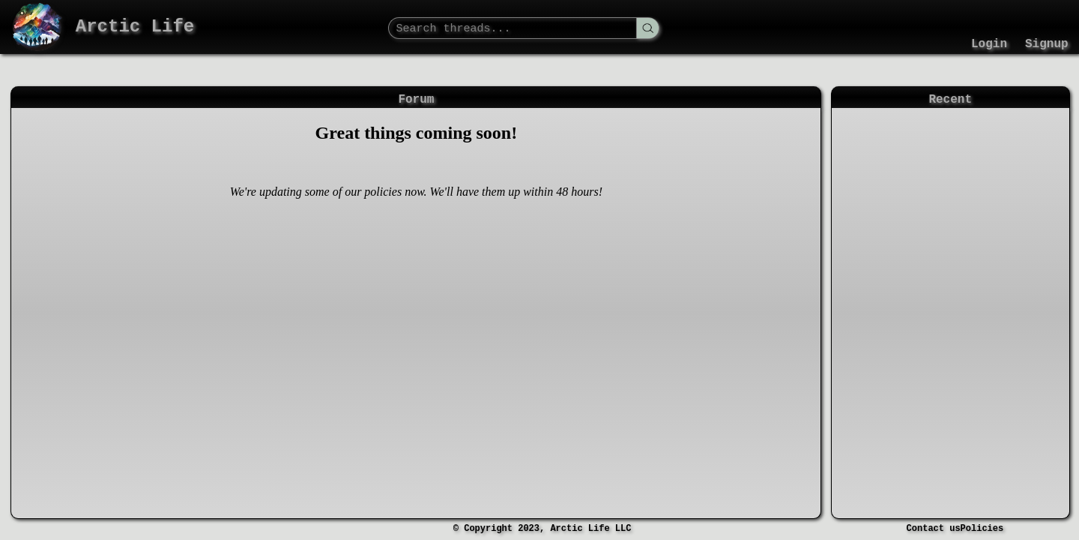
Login (989, 44)
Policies (982, 529)
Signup (1047, 44)
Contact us (934, 529)
